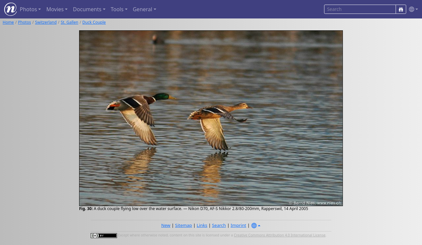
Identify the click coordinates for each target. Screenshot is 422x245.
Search (219, 225)
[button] (412, 9)
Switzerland (45, 22)
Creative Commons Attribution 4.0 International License (279, 235)
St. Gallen (69, 22)
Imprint (238, 225)
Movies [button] (55, 9)
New (165, 225)
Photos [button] (28, 9)
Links (202, 225)
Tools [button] (117, 9)
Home (8, 22)
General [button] (142, 9)
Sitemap (183, 225)
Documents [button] (87, 9)
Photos (24, 22)
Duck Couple (94, 22)
